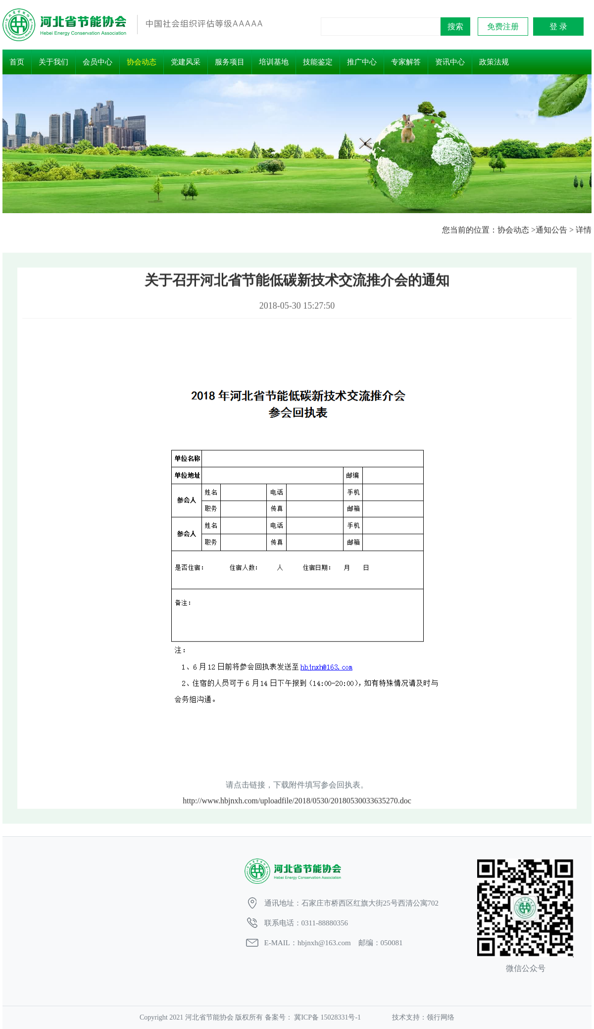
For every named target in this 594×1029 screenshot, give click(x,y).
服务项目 (230, 62)
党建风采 (185, 62)
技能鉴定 (318, 62)
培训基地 (274, 62)
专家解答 (406, 62)
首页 (16, 62)
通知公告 (551, 230)
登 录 (558, 26)
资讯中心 (450, 62)
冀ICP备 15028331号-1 (328, 1017)
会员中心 (97, 62)
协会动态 (141, 62)
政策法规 (494, 62)
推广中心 (362, 62)
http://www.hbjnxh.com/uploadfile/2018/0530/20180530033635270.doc (297, 813)
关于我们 (53, 62)
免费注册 (503, 26)
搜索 (455, 26)
